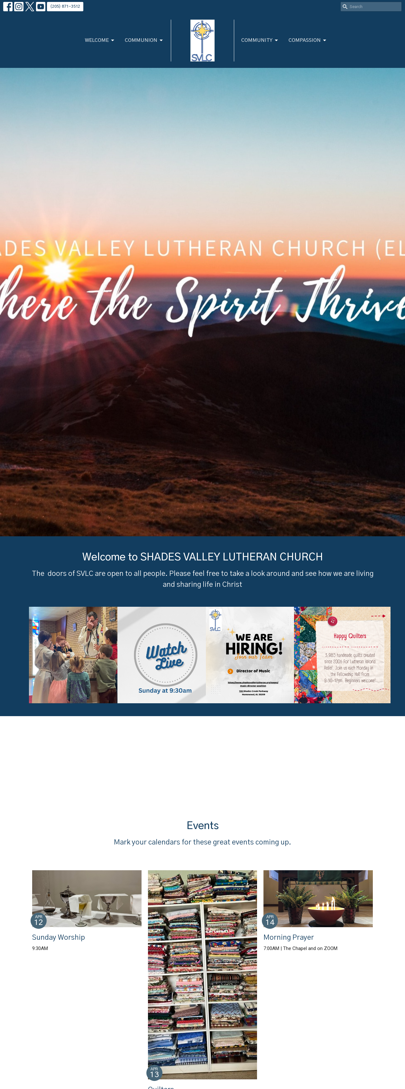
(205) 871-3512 (65, 7)
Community (260, 40)
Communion (144, 40)
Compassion (308, 40)
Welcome (100, 40)
